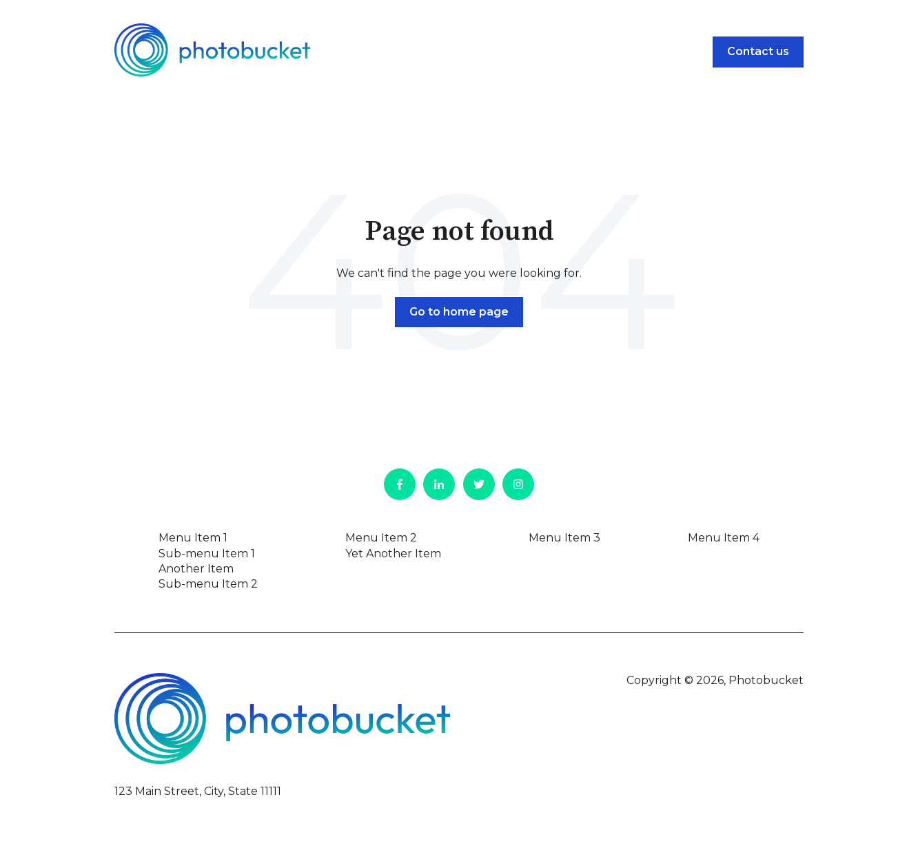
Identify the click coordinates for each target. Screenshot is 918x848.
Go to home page (459, 311)
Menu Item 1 (193, 537)
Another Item (196, 568)
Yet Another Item (393, 553)
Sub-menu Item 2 (208, 583)
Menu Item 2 (381, 537)
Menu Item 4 (723, 537)
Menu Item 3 (564, 537)
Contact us (758, 51)
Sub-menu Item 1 (207, 553)
